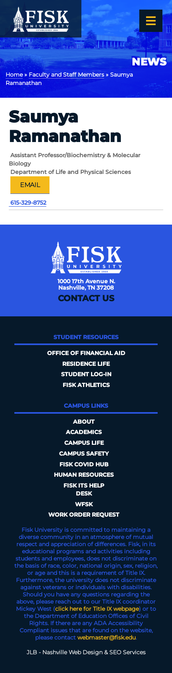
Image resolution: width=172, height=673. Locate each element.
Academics (84, 432)
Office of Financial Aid (86, 353)
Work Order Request (83, 514)
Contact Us (86, 298)
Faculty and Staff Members (66, 74)
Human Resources (84, 474)
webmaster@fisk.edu (106, 637)
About (84, 421)
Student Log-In (86, 374)
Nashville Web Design (72, 652)
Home (14, 74)
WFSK (84, 504)
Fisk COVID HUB (84, 464)
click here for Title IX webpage (97, 608)
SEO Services (127, 652)
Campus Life (84, 442)
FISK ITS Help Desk (83, 489)
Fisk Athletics (86, 385)
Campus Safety (84, 453)
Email (30, 185)
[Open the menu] (150, 21)
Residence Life (86, 363)
